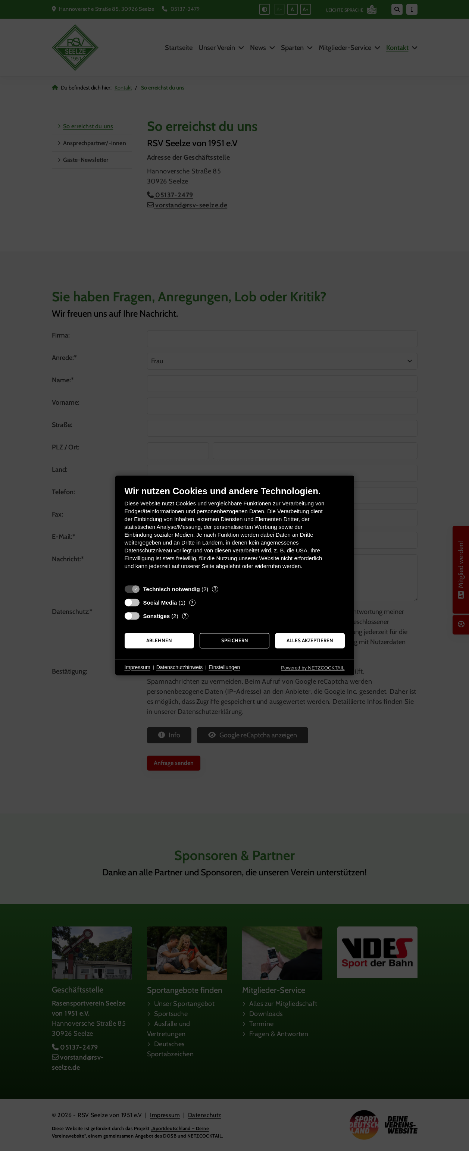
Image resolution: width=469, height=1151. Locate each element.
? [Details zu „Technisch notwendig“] (215, 589)
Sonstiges (156, 616)
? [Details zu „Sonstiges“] (185, 616)
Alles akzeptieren (310, 640)
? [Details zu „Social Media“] (192, 602)
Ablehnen (159, 640)
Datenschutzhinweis (179, 667)
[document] (235, 533)
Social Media (160, 602)
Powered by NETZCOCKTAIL (312, 668)
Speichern (234, 640)
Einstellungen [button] (224, 667)
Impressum (137, 667)
